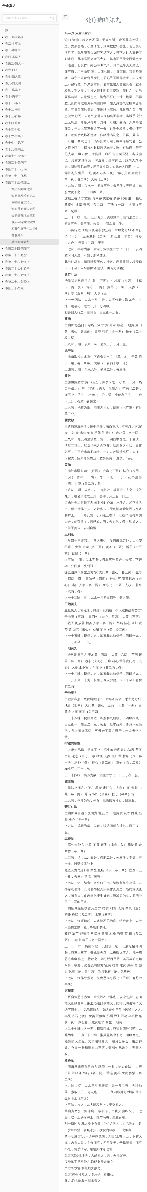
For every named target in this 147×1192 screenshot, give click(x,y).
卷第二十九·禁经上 (17, 281)
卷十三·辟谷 (13, 116)
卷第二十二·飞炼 (16, 175)
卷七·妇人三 (13, 76)
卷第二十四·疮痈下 (17, 248)
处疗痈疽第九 (20, 242)
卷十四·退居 (13, 123)
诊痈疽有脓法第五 (23, 215)
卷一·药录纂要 (14, 37)
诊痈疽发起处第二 (23, 195)
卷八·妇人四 (13, 83)
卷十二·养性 (13, 109)
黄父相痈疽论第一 (23, 189)
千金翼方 (9, 6)
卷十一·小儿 (13, 103)
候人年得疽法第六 (23, 222)
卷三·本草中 (13, 50)
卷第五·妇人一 (14, 63)
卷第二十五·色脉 (16, 255)
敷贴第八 (17, 235)
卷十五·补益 (13, 129)
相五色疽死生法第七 (24, 228)
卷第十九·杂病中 (16, 156)
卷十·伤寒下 (13, 96)
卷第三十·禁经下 (16, 288)
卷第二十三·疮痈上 (17, 182)
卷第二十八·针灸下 (17, 275)
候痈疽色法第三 (21, 202)
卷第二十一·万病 (16, 169)
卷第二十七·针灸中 (17, 268)
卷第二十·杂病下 (16, 162)
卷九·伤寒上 (13, 89)
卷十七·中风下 (14, 142)
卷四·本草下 (13, 57)
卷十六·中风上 (14, 136)
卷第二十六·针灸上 (17, 261)
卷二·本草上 (13, 43)
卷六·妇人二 (13, 70)
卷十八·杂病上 (14, 149)
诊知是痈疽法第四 (23, 208)
